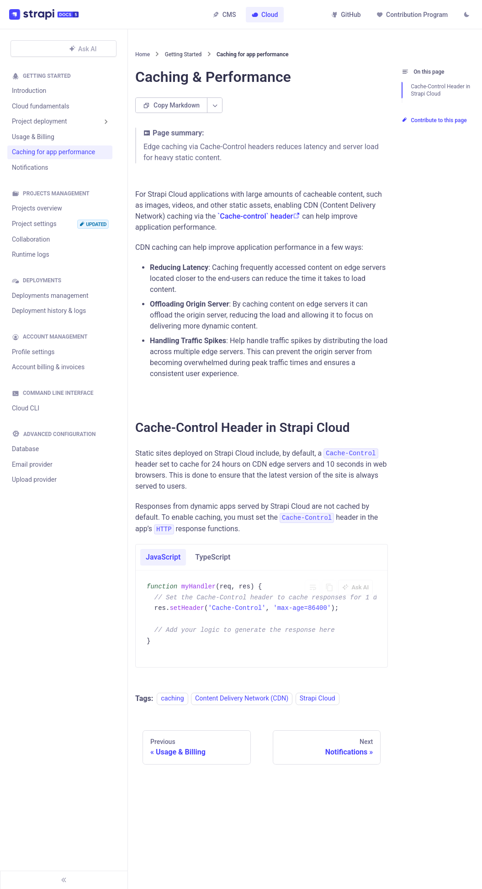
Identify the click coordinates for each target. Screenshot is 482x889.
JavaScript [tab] (163, 561)
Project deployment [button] (39, 121)
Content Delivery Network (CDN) (241, 703)
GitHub (345, 14)
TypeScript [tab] (212, 561)
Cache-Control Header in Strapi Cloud (440, 90)
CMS (224, 14)
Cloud (265, 14)
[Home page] (143, 57)
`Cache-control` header (258, 220)
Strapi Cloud (317, 703)
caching (172, 703)
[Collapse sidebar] (64, 880)
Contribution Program (411, 14)
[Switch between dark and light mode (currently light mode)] (465, 15)
